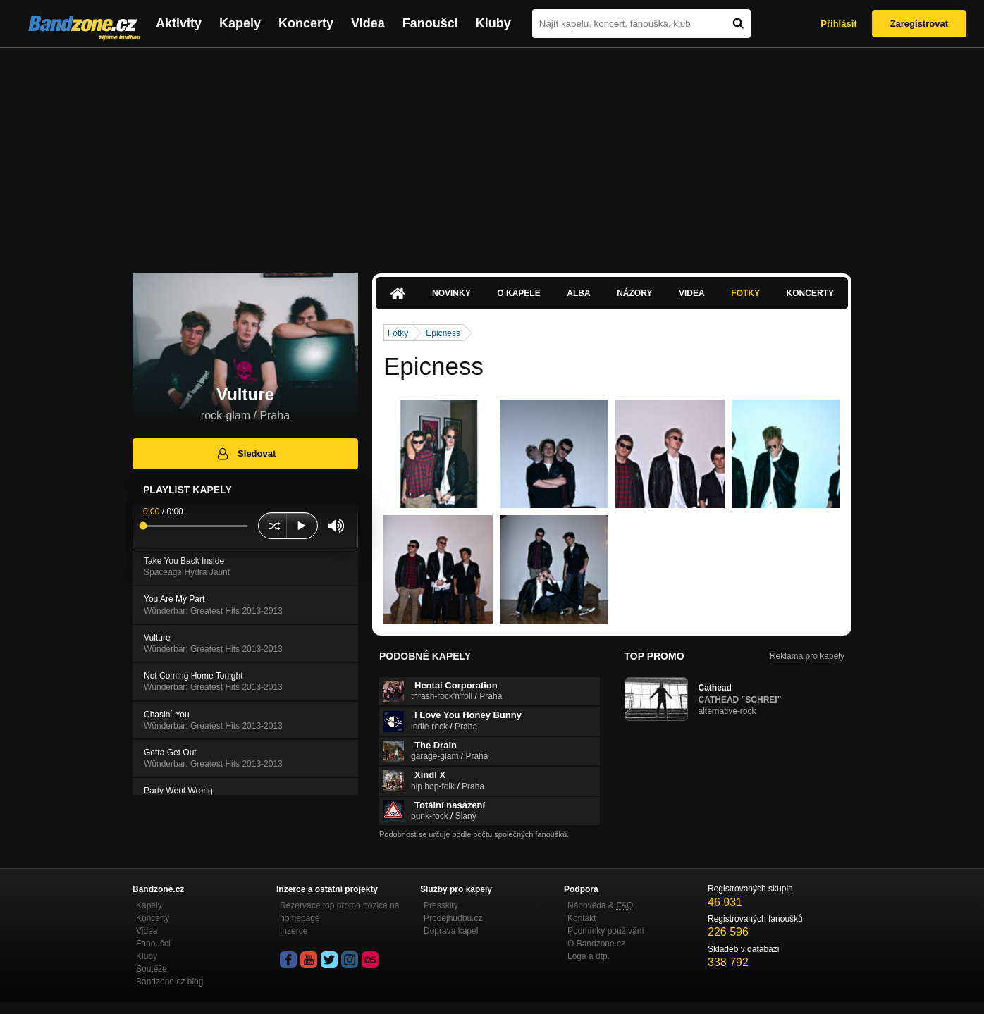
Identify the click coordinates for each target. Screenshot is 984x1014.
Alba (578, 293)
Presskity (441, 905)
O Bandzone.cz (596, 943)
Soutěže (151, 969)
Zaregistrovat (919, 23)
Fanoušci (430, 23)
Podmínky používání (605, 931)
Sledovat (245, 454)
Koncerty (305, 23)
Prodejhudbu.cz (453, 918)
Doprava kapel (451, 931)
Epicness (443, 333)
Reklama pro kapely (807, 656)
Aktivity (179, 23)
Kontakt (581, 918)
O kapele (518, 293)
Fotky (745, 293)
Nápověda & (600, 905)
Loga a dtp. (588, 956)
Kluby (493, 23)
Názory (634, 293)
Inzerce (293, 931)
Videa (368, 23)
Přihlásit (838, 23)
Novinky (451, 293)
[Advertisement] (492, 153)
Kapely (240, 23)
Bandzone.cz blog (169, 982)
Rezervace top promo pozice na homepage (339, 912)
